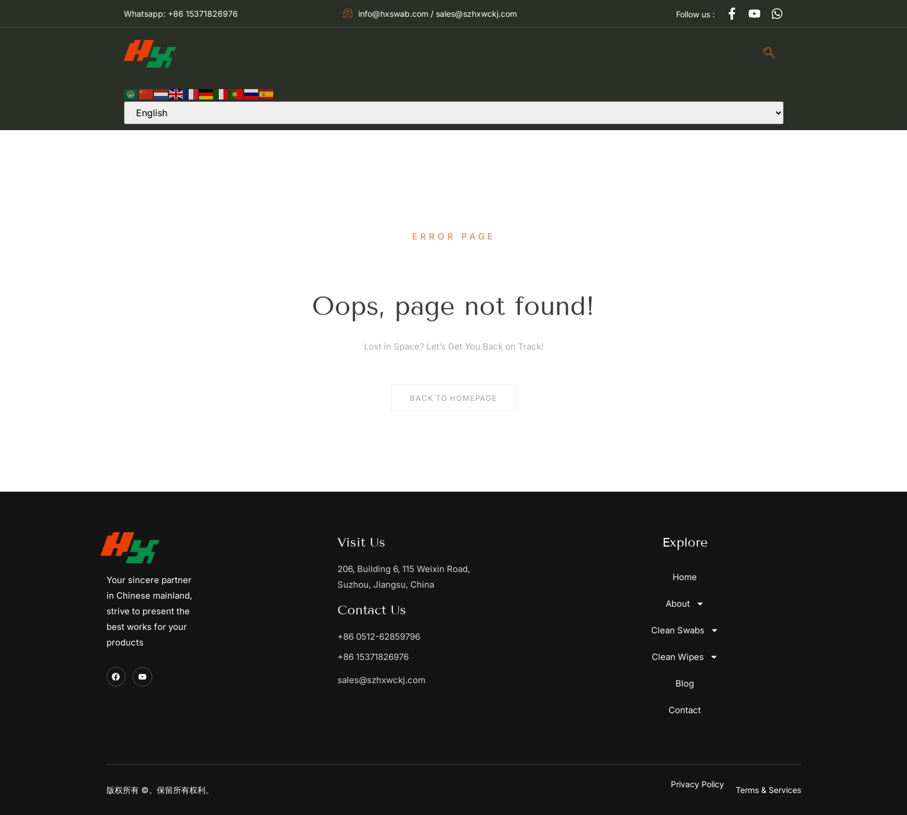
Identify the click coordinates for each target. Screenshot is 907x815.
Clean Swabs (389, 53)
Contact (635, 53)
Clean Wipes (493, 53)
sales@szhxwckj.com (381, 679)
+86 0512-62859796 (378, 636)
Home (232, 53)
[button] (768, 790)
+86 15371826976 (373, 656)
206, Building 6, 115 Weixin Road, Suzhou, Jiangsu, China (403, 576)
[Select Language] (454, 112)
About (300, 53)
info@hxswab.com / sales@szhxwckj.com (430, 13)
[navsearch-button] (769, 53)
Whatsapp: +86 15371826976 (181, 14)
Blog (573, 53)
